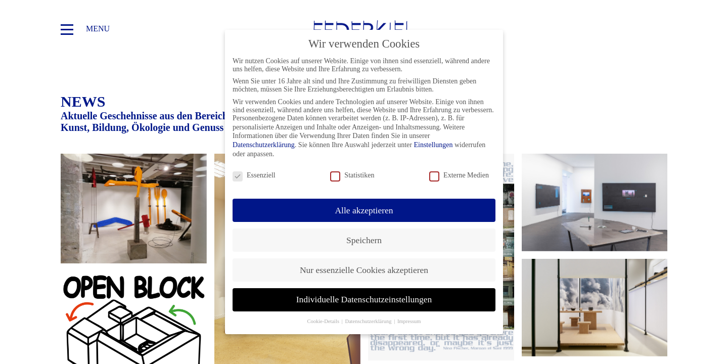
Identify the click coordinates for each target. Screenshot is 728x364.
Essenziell (254, 175)
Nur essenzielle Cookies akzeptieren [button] (364, 270)
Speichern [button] (364, 240)
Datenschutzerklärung (264, 145)
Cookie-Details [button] (323, 321)
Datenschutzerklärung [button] (369, 321)
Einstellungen (433, 145)
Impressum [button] (409, 321)
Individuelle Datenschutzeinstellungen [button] (364, 299)
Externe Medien (459, 175)
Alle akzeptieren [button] (364, 210)
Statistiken (352, 175)
